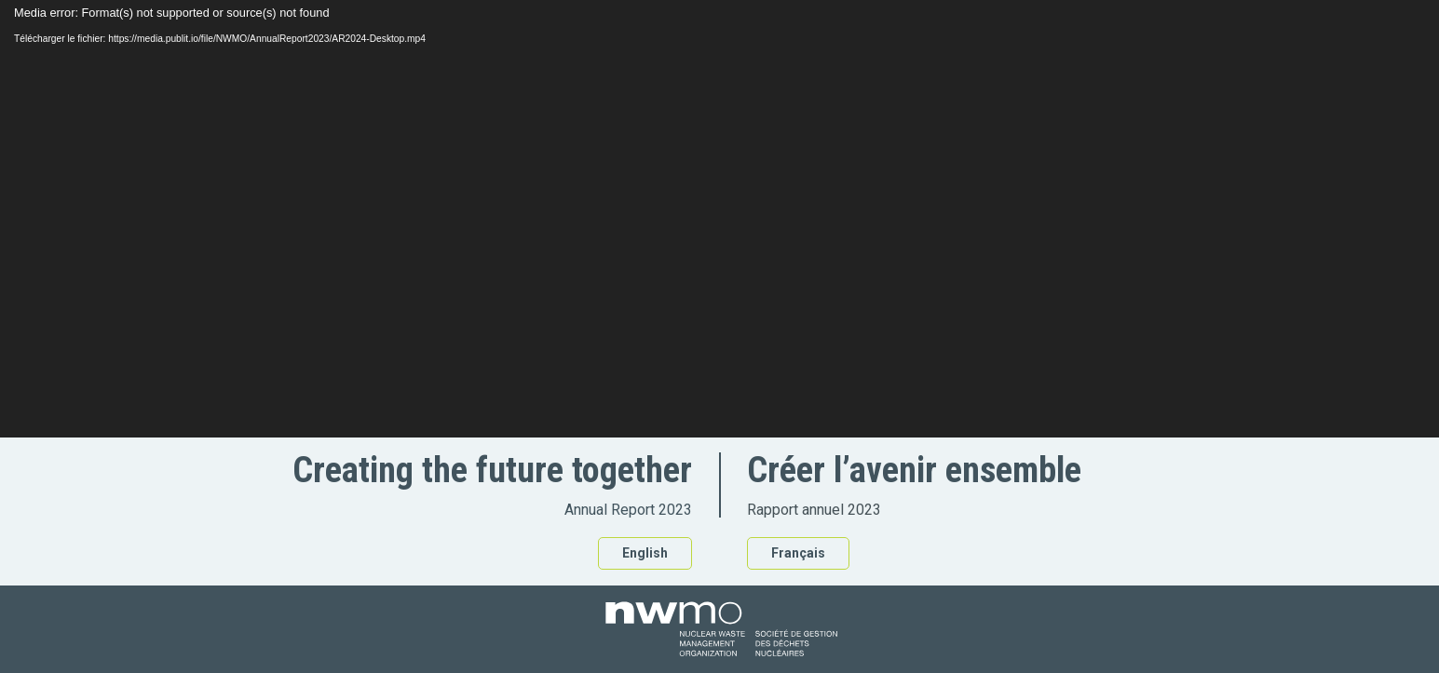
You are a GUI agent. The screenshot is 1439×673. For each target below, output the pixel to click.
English (645, 552)
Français (798, 552)
